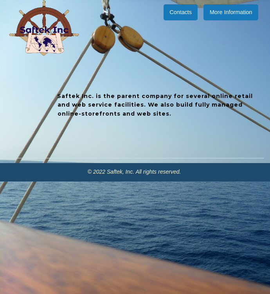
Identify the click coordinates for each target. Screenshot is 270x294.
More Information (231, 12)
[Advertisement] (135, 236)
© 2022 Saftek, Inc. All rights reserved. (135, 172)
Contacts (180, 12)
